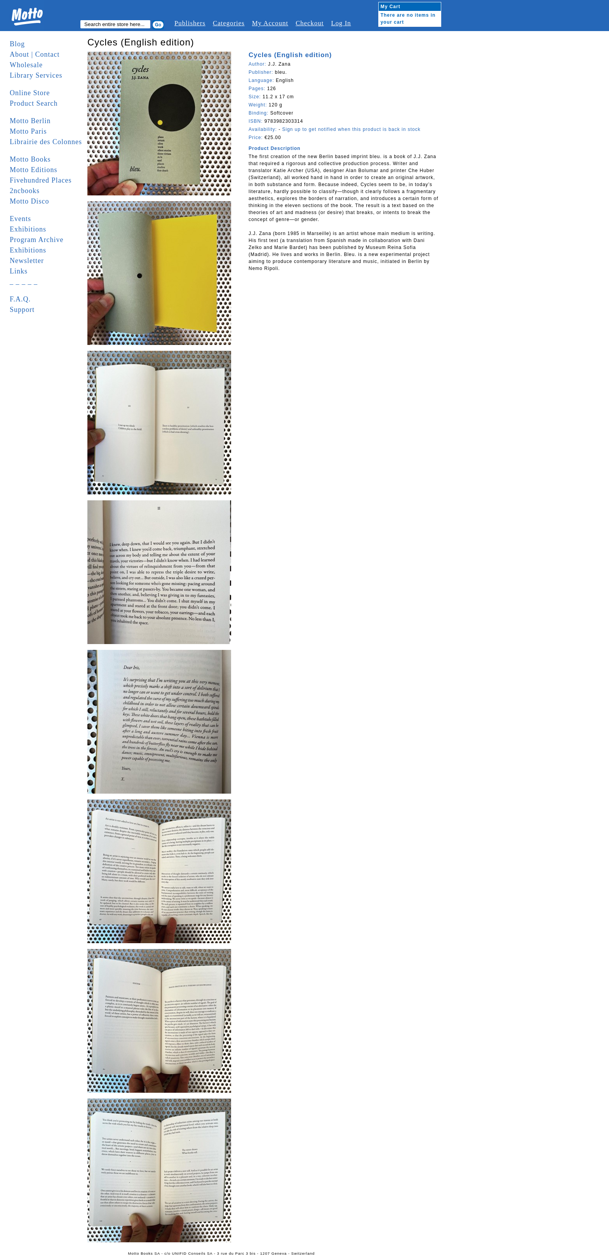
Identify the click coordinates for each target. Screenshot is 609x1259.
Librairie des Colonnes (46, 142)
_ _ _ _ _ (24, 282)
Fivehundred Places (40, 180)
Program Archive (36, 240)
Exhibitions (28, 229)
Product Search (33, 103)
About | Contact (35, 54)
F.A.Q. (20, 299)
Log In (341, 23)
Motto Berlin (30, 121)
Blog (17, 44)
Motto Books (30, 159)
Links (19, 271)
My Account (270, 23)
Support (22, 309)
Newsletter (27, 261)
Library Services (36, 75)
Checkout (310, 23)
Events (20, 219)
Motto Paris (28, 131)
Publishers (189, 23)
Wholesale (26, 65)
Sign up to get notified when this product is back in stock (351, 129)
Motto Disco (29, 201)
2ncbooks (25, 191)
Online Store (30, 93)
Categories (229, 23)
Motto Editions (33, 170)
